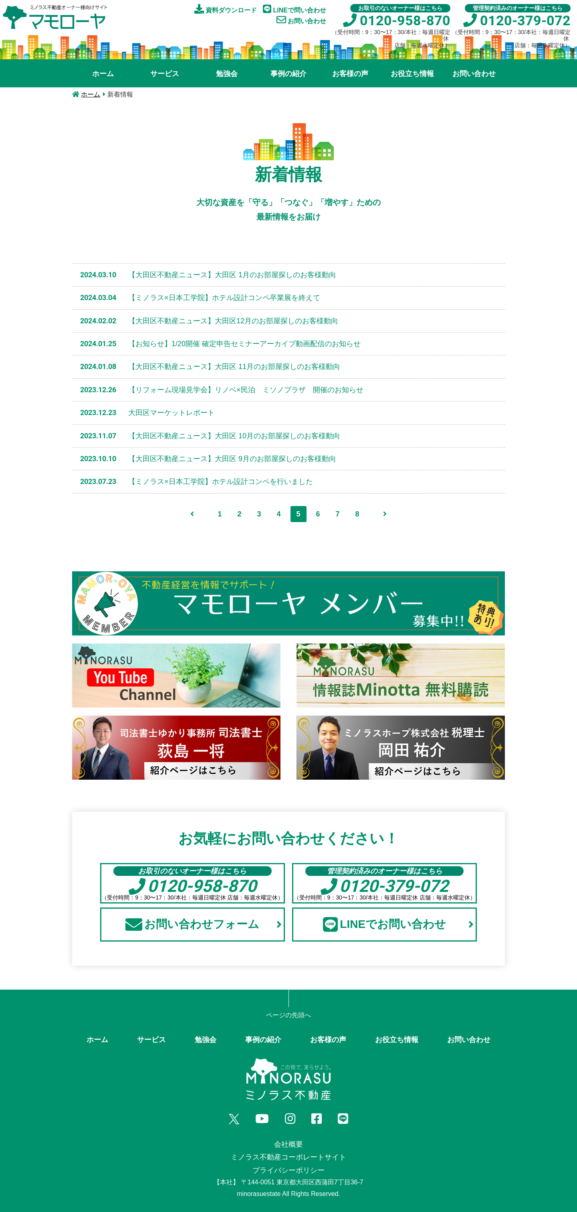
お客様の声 (350, 74)
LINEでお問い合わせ (398, 924)
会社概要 (288, 1144)
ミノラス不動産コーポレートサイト (288, 1157)
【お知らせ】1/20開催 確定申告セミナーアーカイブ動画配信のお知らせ (244, 344)
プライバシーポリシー (288, 1170)
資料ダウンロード (225, 9)
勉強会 (227, 74)
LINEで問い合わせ (294, 9)
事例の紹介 (288, 74)
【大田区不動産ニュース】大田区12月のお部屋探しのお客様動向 (233, 321)
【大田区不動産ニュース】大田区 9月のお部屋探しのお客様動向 (232, 459)
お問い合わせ (301, 19)
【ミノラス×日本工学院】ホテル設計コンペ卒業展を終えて (224, 298)
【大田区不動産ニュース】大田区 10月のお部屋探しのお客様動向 (234, 436)
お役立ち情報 (412, 74)
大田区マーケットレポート (171, 413)
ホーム (103, 74)
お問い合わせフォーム (203, 924)
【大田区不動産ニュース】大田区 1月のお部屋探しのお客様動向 (232, 275)
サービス (164, 74)
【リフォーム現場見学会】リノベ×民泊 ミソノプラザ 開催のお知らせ (245, 390)
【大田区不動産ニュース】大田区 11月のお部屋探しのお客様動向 (234, 367)
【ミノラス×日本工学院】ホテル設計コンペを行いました (220, 482)
